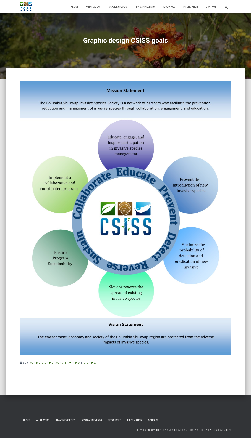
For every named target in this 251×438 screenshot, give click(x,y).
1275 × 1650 (89, 362)
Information (191, 7)
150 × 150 (34, 362)
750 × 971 (60, 362)
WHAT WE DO (94, 7)
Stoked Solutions (221, 429)
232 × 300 (47, 362)
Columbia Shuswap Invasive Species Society (161, 429)
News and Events (146, 7)
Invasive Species (118, 7)
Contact (212, 7)
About (76, 7)
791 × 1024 (74, 362)
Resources (170, 7)
